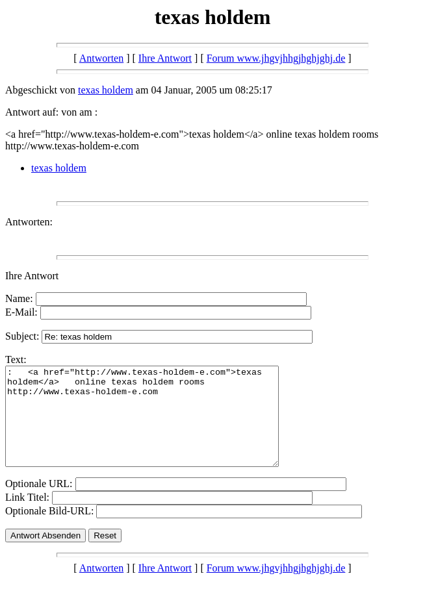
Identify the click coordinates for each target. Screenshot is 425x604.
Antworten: (29, 221)
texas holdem (105, 89)
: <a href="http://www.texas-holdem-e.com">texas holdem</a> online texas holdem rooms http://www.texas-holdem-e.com (158, 426)
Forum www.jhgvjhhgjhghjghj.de (276, 58)
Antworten (101, 58)
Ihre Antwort (165, 58)
